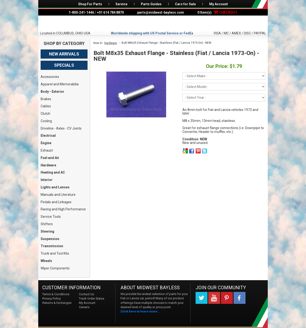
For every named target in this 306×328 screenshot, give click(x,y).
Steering (47, 231)
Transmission (52, 246)
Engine (46, 143)
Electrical (48, 135)
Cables (46, 106)
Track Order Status (91, 298)
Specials (64, 65)
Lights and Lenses (55, 187)
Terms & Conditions (55, 294)
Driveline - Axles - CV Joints (61, 128)
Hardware (48, 165)
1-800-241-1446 (81, 12)
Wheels (46, 261)
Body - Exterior (52, 91)
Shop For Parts (90, 4)
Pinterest (227, 298)
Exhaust (47, 150)
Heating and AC (53, 172)
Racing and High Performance (63, 209)
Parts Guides (151, 4)
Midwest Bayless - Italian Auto (153, 23)
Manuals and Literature (58, 195)
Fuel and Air (50, 158)
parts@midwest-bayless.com (160, 12)
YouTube (214, 298)
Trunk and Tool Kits (55, 253)
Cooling (46, 121)
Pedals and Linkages (56, 202)
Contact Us (86, 294)
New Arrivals (64, 53)
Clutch (45, 113)
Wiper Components (55, 268)
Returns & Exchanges (56, 303)
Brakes (46, 99)
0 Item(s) (217, 12)
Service (121, 4)
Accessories (50, 77)
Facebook (240, 298)
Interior (47, 180)
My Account (218, 4)
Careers (84, 307)
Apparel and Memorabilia (60, 84)
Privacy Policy (51, 298)
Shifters (47, 224)
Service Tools (51, 217)
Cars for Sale (185, 4)
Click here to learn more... (140, 311)
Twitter (202, 298)
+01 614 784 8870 (110, 12)
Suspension (50, 239)
